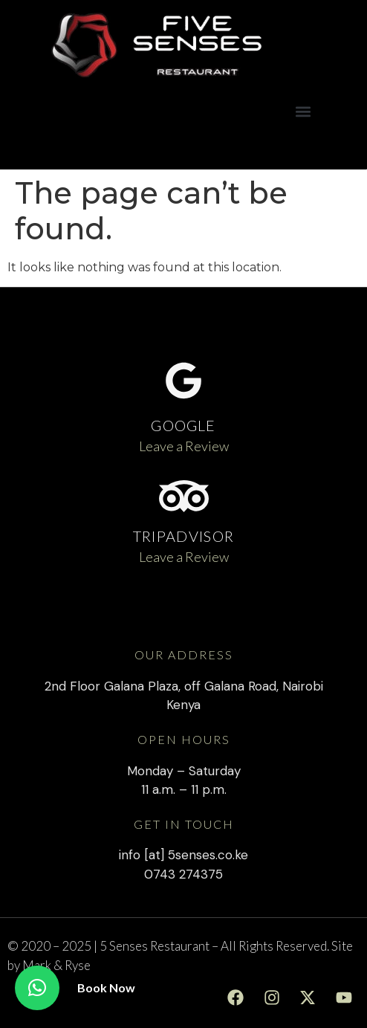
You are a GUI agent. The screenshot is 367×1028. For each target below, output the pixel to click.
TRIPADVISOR (183, 536)
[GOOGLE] (183, 380)
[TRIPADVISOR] (184, 496)
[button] (303, 111)
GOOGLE (183, 425)
